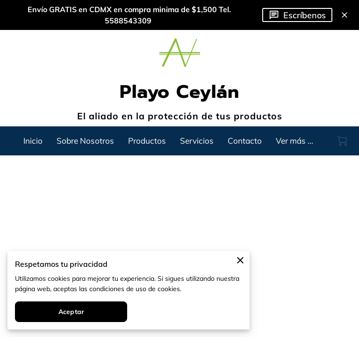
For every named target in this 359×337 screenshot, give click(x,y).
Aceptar (71, 312)
